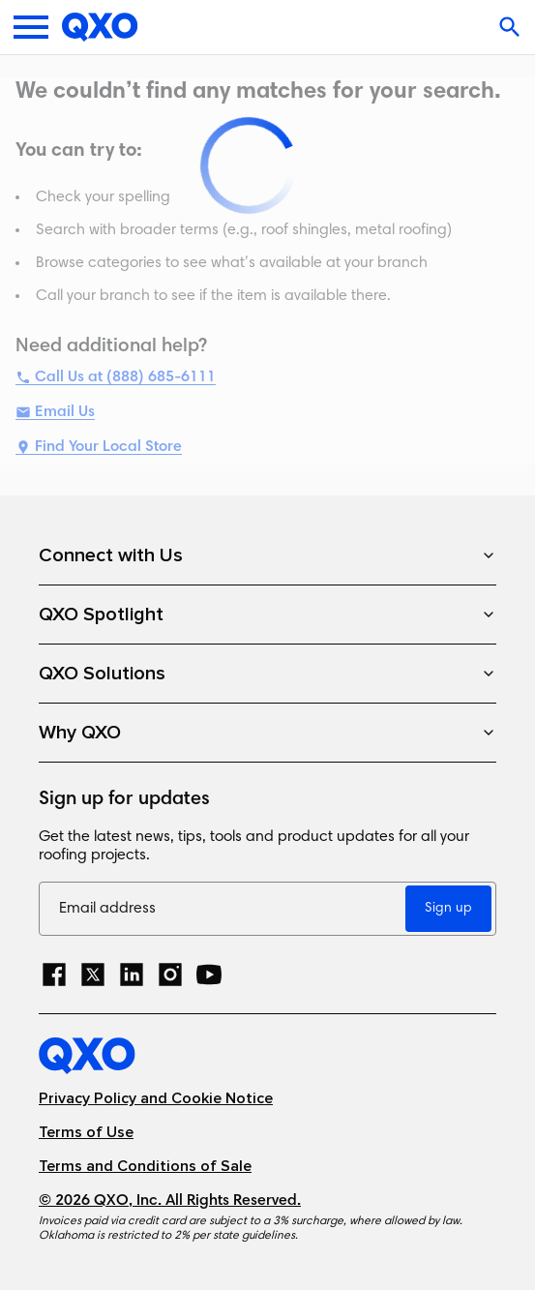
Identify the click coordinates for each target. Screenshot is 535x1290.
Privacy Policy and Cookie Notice (156, 1099)
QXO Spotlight (267, 614)
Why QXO (267, 732)
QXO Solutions (267, 673)
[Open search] (511, 27)
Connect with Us (267, 555)
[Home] (100, 27)
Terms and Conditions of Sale (145, 1166)
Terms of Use (86, 1133)
